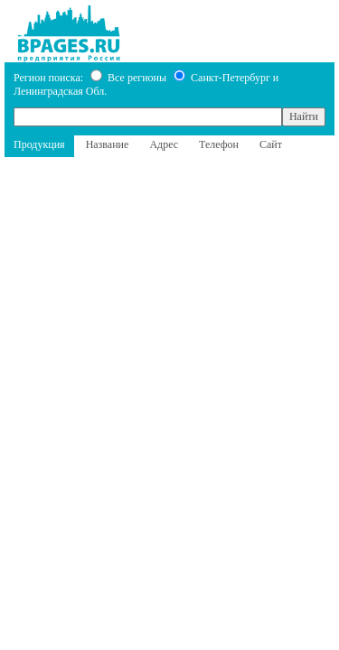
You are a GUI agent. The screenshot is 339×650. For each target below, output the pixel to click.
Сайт (270, 144)
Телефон (219, 144)
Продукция (39, 144)
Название (107, 144)
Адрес (163, 144)
